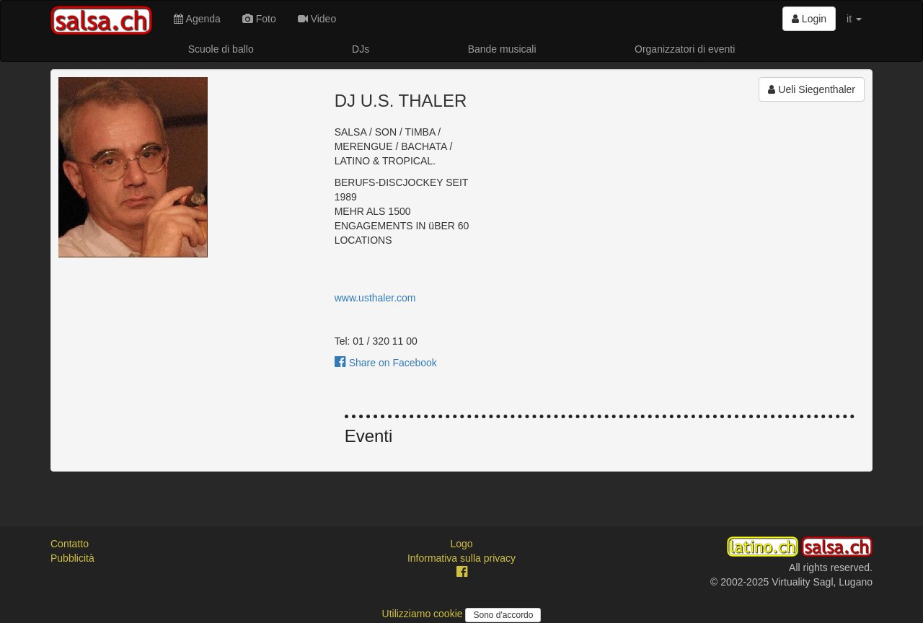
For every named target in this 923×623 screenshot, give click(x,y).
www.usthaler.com (375, 298)
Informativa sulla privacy (461, 558)
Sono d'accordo (503, 615)
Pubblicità (72, 558)
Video (317, 19)
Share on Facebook (386, 362)
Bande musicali (502, 49)
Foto (259, 19)
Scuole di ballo (221, 49)
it (854, 19)
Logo (461, 543)
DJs (360, 49)
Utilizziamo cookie (424, 613)
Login (809, 19)
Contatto (69, 543)
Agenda (197, 19)
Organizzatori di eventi (685, 49)
